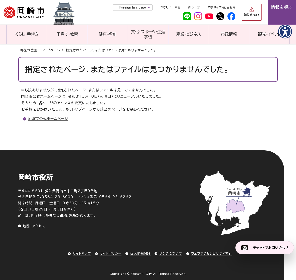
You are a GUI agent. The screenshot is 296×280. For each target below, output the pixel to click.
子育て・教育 (67, 34)
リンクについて (170, 253)
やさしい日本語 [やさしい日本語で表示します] (170, 7)
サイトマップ (82, 253)
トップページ (50, 50)
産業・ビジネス (188, 34)
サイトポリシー (110, 253)
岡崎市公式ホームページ (48, 118)
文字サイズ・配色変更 (221, 7)
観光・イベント (269, 34)
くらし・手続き (27, 34)
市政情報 (229, 34)
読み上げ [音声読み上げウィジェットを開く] (194, 7)
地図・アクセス (34, 226)
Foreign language (132, 7)
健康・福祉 (107, 34)
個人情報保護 (140, 253)
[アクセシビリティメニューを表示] (285, 31)
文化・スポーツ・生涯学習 (148, 34)
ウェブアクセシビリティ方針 (211, 253)
